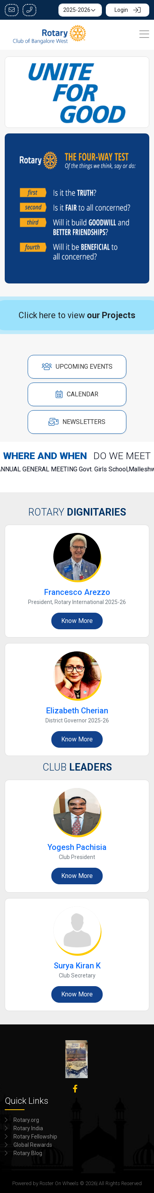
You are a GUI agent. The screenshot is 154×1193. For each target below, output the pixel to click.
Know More (77, 620)
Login (128, 10)
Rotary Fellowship (35, 1136)
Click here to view (77, 314)
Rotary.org (26, 1119)
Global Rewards (32, 1144)
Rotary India (28, 1127)
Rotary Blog (27, 1152)
